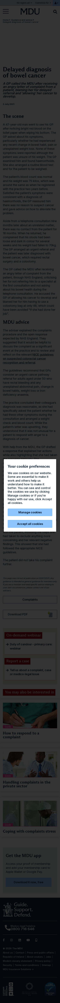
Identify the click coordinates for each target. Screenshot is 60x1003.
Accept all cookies (30, 524)
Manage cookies (30, 512)
